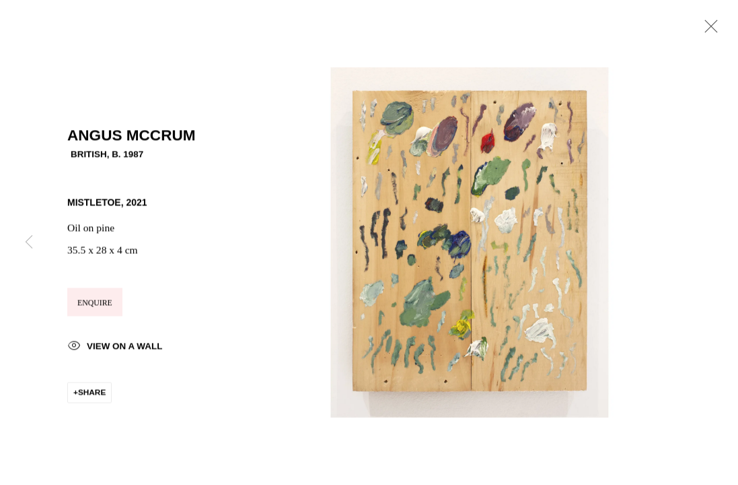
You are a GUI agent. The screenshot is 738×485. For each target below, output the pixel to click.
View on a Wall (114, 349)
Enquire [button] (94, 305)
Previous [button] (29, 242)
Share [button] (92, 394)
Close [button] (708, 30)
